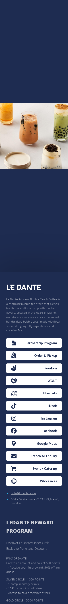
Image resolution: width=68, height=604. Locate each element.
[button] (34, 343)
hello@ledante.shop (23, 493)
